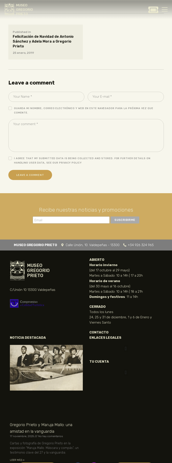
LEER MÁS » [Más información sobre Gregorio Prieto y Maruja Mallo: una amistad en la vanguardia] (17, 459)
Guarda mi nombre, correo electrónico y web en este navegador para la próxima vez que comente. (83, 110)
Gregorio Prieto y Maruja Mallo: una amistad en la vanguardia (41, 428)
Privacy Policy (70, 162)
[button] (126, 348)
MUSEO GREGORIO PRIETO (24, 9)
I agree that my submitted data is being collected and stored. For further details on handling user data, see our (82, 160)
